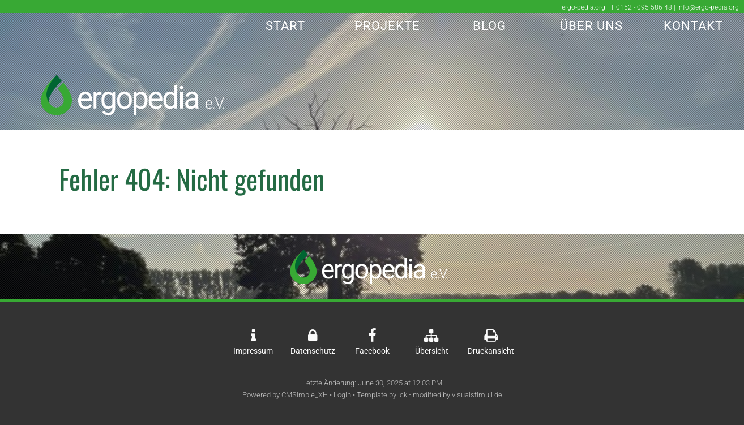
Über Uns (591, 26)
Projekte (387, 26)
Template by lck (382, 394)
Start (285, 26)
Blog (489, 26)
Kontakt (693, 26)
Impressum (253, 351)
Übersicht (431, 351)
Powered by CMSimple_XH (285, 394)
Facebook (372, 351)
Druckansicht (491, 351)
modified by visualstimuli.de (457, 394)
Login (342, 394)
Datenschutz (312, 351)
